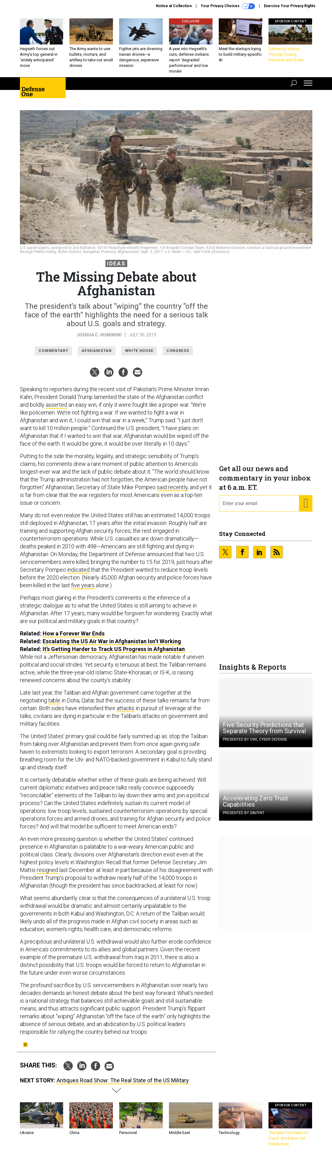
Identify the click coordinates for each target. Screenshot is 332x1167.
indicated (78, 574)
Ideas (116, 268)
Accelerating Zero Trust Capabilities (255, 806)
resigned (47, 874)
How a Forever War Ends (74, 638)
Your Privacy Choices (228, 6)
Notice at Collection (174, 6)
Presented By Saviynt (243, 817)
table (54, 705)
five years (83, 590)
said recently (172, 492)
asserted (56, 409)
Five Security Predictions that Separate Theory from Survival (264, 732)
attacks (125, 713)
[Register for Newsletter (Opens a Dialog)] (305, 508)
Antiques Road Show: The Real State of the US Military (123, 1085)
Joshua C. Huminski (99, 339)
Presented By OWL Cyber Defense (255, 744)
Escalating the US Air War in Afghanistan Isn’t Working (112, 646)
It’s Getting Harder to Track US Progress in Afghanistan (114, 653)
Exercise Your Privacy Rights (290, 6)
